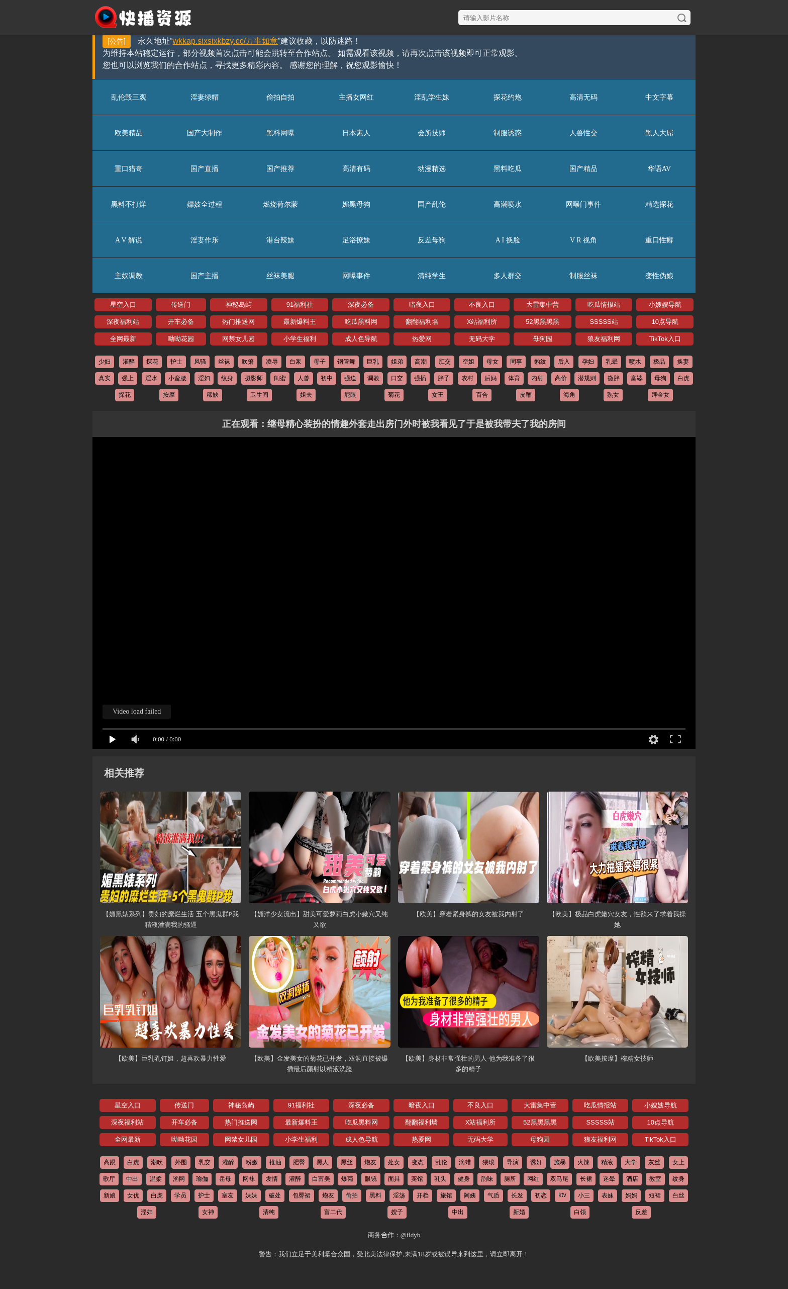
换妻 (683, 361)
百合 (482, 394)
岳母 (225, 1178)
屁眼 (350, 394)
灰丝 (654, 1162)
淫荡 (399, 1195)
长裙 (586, 1178)
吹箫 (248, 361)
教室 (655, 1178)
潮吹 (157, 1162)
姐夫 (306, 394)
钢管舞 (346, 361)
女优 (133, 1195)
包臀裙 (301, 1195)
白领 (580, 1212)
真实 (104, 378)
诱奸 (536, 1162)
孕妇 (588, 361)
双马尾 (559, 1178)
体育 (514, 378)
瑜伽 (202, 1178)
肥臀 (299, 1162)
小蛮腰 (177, 378)
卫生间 (259, 394)
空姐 (468, 361)
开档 (423, 1195)
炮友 (370, 1162)
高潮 (421, 361)
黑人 (323, 1162)
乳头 (440, 1178)
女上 (678, 1162)
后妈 (490, 378)
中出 (132, 1178)
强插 (420, 378)
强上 (128, 378)
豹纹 (540, 361)
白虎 (683, 378)
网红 (533, 1178)
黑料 (375, 1195)
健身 (464, 1178)
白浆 (295, 361)
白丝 (678, 1195)
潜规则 (587, 378)
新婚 (519, 1212)
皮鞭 (526, 394)
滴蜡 (465, 1162)
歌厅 (109, 1178)
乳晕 (612, 361)
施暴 (560, 1162)
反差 (641, 1212)
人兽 (304, 378)
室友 (228, 1195)
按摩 (169, 394)
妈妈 (631, 1195)
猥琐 (488, 1162)
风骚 (200, 361)
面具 (394, 1178)
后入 (564, 361)
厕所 (510, 1178)
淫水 (151, 378)
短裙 (655, 1195)
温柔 (156, 1178)
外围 (181, 1162)
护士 (176, 361)
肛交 (445, 361)
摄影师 (254, 378)
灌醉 (129, 361)
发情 (272, 1178)
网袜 (249, 1178)
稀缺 (213, 394)
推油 (275, 1162)
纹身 (227, 378)
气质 (493, 1195)
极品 (659, 361)
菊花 (394, 394)
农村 (467, 378)
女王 (438, 394)
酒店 (632, 1178)
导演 (513, 1162)
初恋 (541, 1195)
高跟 (110, 1162)
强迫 (350, 378)
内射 (537, 378)
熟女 (613, 394)
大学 (631, 1162)
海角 (569, 394)
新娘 (110, 1195)
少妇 (104, 361)
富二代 (333, 1212)
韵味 (487, 1178)
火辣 (583, 1162)
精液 (607, 1162)
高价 (561, 378)
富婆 (637, 378)
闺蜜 (280, 378)
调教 (373, 378)
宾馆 (417, 1178)
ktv (562, 1194)
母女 (492, 361)
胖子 (444, 378)
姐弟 (397, 361)
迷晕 (609, 1178)
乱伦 (441, 1162)
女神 (208, 1212)
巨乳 (373, 361)
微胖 (614, 378)
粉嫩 (252, 1162)
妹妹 (251, 1195)
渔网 (179, 1178)
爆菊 (347, 1178)
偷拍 (352, 1195)
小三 (584, 1195)
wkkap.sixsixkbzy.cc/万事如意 (225, 41)
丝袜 (224, 361)
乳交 (205, 1162)
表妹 (608, 1195)
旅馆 (446, 1195)
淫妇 (204, 378)
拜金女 (660, 394)
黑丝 (347, 1162)
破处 (275, 1195)
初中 (327, 378)
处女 (394, 1162)
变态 (418, 1162)
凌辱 (272, 361)
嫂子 (397, 1212)
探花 (152, 361)
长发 (517, 1195)
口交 (397, 378)
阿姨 (470, 1195)
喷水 (635, 361)
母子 (320, 361)
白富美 (321, 1178)
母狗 (660, 378)
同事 (516, 361)
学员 (180, 1195)
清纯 (269, 1212)
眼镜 (371, 1178)
